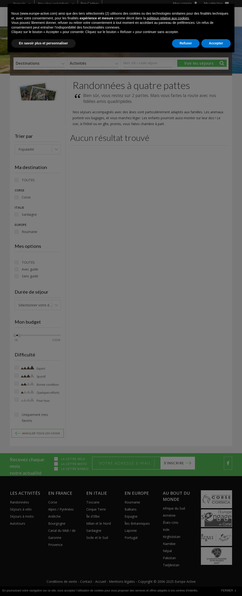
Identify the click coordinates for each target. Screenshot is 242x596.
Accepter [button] (216, 583)
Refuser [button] (186, 583)
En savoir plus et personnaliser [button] (43, 583)
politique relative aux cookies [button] (168, 558)
